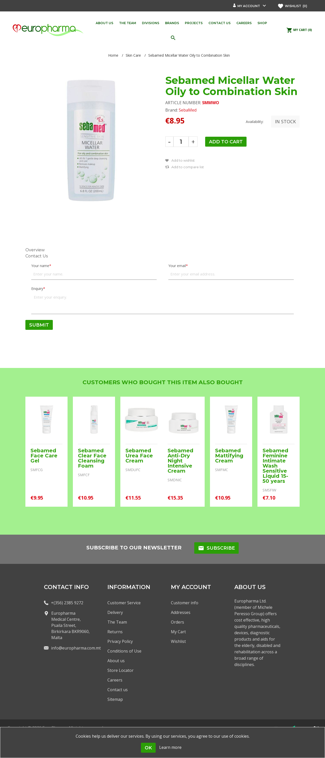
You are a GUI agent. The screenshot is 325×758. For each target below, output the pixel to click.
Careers (114, 680)
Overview (35, 249)
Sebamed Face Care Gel (43, 455)
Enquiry (37, 288)
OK (148, 748)
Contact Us (36, 256)
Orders (177, 622)
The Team (117, 622)
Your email (177, 265)
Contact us (117, 689)
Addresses (180, 612)
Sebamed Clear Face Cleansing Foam (92, 458)
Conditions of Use (124, 651)
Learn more (170, 747)
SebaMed (188, 110)
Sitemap (115, 699)
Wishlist (178, 641)
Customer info (184, 603)
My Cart (178, 632)
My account (248, 6)
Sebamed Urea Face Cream (139, 455)
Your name (40, 265)
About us (116, 660)
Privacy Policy (120, 641)
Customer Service (124, 603)
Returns (115, 632)
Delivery (115, 612)
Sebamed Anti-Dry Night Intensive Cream (180, 460)
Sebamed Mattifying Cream (229, 455)
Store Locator (120, 670)
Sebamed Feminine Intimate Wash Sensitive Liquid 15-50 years (275, 466)
